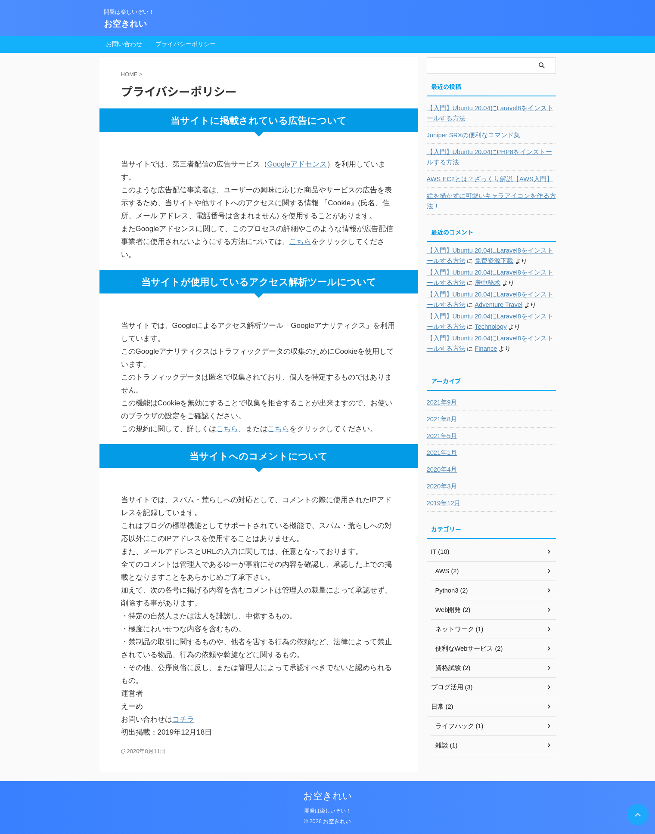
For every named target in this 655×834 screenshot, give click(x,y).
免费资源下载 (484, 260)
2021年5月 (441, 435)
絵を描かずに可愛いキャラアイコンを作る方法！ (487, 201)
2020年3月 (441, 486)
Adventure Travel (489, 304)
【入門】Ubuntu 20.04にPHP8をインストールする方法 (489, 157)
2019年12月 (443, 503)
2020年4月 (441, 469)
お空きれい (125, 23)
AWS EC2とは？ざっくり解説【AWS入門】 (486, 179)
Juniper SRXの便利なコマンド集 (471, 135)
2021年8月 (441, 419)
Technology (481, 326)
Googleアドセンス (297, 164)
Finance (476, 348)
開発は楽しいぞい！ (327, 811)
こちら (300, 242)
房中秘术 (478, 282)
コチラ (183, 719)
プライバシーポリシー (185, 43)
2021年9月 (441, 402)
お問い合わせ (124, 43)
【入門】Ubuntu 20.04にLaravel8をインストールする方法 (490, 113)
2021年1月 (441, 452)
